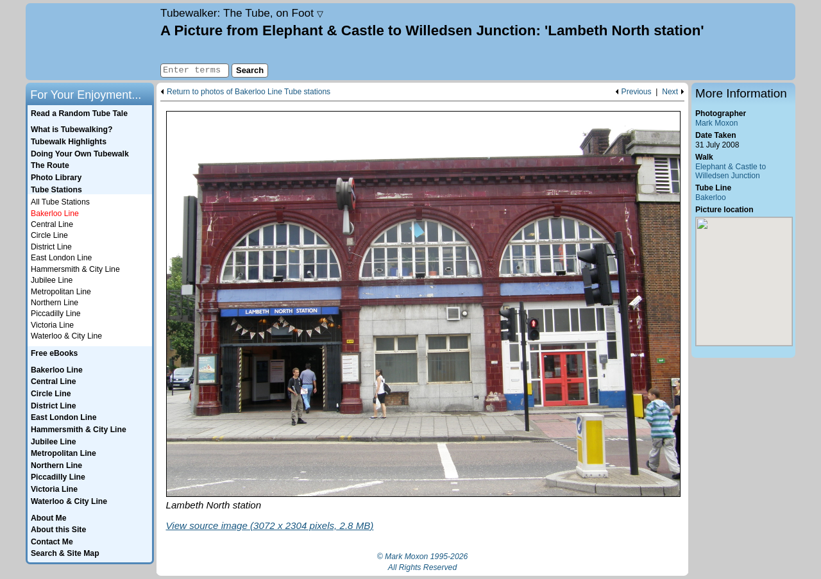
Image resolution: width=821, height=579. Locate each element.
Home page (91, 41)
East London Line (61, 257)
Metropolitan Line (61, 291)
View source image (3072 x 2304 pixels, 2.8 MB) (270, 525)
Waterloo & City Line (66, 335)
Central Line (52, 224)
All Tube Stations (60, 201)
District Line (51, 246)
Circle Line (49, 235)
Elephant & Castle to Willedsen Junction (730, 171)
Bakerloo (710, 197)
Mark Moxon (716, 123)
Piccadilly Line (56, 313)
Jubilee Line (51, 280)
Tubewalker (241, 12)
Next (670, 92)
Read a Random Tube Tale (79, 113)
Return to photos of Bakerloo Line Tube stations (248, 92)
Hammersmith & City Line (75, 269)
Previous (637, 92)
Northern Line (54, 302)
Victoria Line (52, 325)
